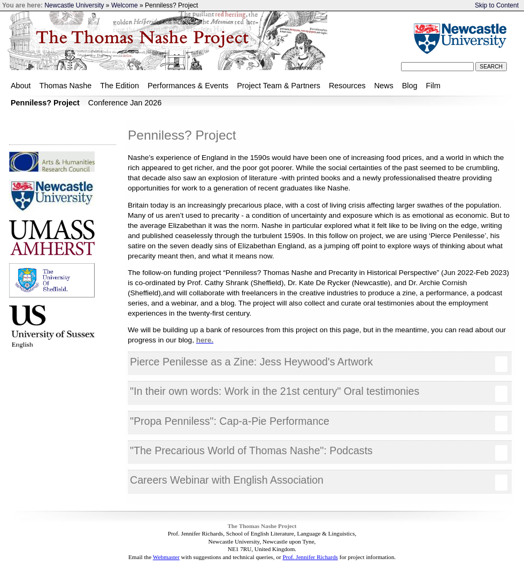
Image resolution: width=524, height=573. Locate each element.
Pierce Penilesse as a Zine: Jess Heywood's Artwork (318, 364)
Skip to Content (497, 5)
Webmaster (166, 557)
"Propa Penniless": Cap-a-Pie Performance (318, 423)
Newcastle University (74, 5)
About (21, 85)
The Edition (119, 85)
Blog (410, 85)
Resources (347, 85)
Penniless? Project (45, 102)
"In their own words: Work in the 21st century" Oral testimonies (318, 393)
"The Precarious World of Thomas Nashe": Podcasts (318, 453)
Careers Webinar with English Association (318, 482)
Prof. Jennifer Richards (309, 557)
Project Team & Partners (278, 85)
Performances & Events (188, 85)
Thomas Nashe (66, 85)
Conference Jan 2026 (125, 102)
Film (433, 85)
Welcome (125, 5)
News (384, 85)
